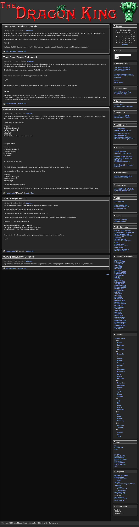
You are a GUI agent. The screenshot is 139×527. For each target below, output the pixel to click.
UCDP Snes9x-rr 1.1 (121, 207)
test (115, 466)
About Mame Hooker (121, 134)
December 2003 (120, 304)
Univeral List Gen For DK (123, 74)
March (119, 343)
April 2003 (118, 314)
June (119, 374)
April (119, 392)
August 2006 (119, 263)
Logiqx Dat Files (120, 456)
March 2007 (118, 260)
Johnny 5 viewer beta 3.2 (123, 153)
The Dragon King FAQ (122, 69)
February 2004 (119, 300)
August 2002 (119, 327)
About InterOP (119, 129)
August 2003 (119, 307)
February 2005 (119, 282)
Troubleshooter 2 (121, 172)
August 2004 (119, 290)
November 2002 (120, 322)
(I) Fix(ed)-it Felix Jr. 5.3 (122, 190)
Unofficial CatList (120, 459)
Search (117, 51)
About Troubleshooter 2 (123, 176)
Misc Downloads (121, 227)
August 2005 (119, 275)
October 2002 (119, 324)
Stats (116, 449)
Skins (116, 81)
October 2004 (119, 289)
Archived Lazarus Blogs (123, 256)
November (121, 372)
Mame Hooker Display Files (124, 139)
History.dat (118, 461)
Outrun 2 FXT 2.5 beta (122, 117)
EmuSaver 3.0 (119, 244)
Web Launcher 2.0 (121, 246)
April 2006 (118, 270)
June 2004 (118, 294)
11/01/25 (125, 45)
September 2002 (120, 325)
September (121, 385)
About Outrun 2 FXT (121, 116)
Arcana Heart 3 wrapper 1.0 (124, 232)
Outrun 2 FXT (120, 112)
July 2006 (117, 265)
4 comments (9, 193)
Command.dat (122, 489)
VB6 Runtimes (119, 462)
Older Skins (118, 82)
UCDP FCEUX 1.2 (120, 205)
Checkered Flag (120, 88)
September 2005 (120, 274)
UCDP (117, 198)
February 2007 (119, 262)
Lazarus (118, 216)
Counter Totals (120, 506)
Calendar (118, 26)
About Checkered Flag (122, 92)
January (120, 365)
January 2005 (119, 284)
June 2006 (118, 267)
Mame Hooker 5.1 (120, 135)
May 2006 (117, 268)
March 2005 (118, 280)
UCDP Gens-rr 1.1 (120, 208)
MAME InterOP (120, 125)
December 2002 (120, 320)
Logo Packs (118, 247)
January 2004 (119, 302)
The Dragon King (121, 64)
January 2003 (119, 319)
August (120, 358)
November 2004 (120, 287)
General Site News (121, 475)
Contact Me (118, 447)
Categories (119, 472)
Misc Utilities (119, 497)
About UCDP (119, 202)
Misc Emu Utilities (121, 251)
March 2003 (118, 315)
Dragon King (119, 477)
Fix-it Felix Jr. (120, 185)
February (120, 345)
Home (116, 446)
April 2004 (118, 297)
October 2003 (119, 305)
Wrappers (29, 30)
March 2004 (118, 299)
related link (22, 51)
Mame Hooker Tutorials (122, 137)
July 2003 (117, 309)
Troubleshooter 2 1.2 (122, 178)
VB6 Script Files (120, 464)
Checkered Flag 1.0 (121, 93)
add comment (9, 51)
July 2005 (117, 277)
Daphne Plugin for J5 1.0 (123, 156)
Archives (118, 334)
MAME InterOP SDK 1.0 (122, 130)
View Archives (119, 338)
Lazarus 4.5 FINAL (121, 219)
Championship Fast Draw (123, 106)
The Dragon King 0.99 (122, 67)
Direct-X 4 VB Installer (122, 231)
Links (117, 442)
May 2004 (117, 295)
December (121, 354)
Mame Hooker (122, 494)
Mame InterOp (119, 492)
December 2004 (120, 285)
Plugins (119, 487)
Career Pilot (118, 105)
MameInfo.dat (119, 457)
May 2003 (117, 312)
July (118, 389)
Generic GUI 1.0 (120, 239)
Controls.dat (121, 490)
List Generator (122, 479)
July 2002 (117, 329)
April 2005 (118, 279)
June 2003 (118, 310)
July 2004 (117, 292)
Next (107, 274)
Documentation (120, 71)
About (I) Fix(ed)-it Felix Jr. (124, 189)
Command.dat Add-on (122, 161)
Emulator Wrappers (121, 249)
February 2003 (119, 317)
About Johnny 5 (120, 151)
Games (117, 101)
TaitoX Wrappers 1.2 (121, 234)
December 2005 (120, 272)
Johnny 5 (118, 148)
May (118, 403)
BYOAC (117, 454)
